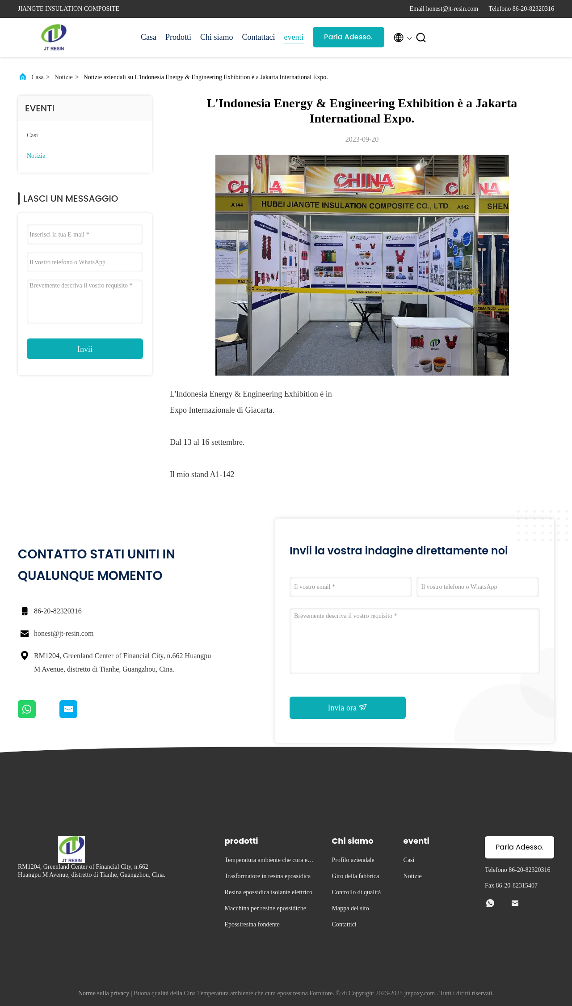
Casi (32, 135)
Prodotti (178, 37)
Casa (148, 37)
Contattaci (258, 37)
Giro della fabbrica (355, 876)
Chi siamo (216, 37)
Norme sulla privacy (103, 993)
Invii (85, 349)
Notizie (64, 77)
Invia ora (348, 707)
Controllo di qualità (356, 892)
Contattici (344, 924)
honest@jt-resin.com (63, 633)
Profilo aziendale (353, 860)
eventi (294, 37)
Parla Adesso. (348, 37)
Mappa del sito (350, 908)
